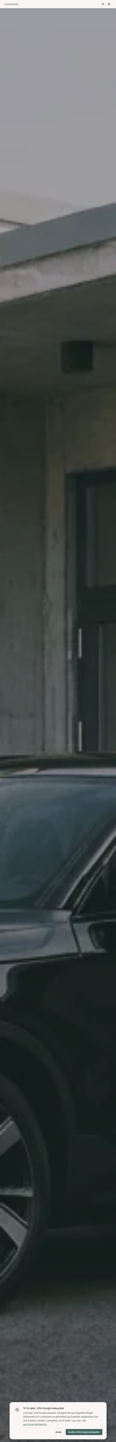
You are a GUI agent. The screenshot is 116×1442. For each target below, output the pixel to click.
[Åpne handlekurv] (103, 4)
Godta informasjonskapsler (84, 1432)
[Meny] (109, 4)
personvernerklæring (35, 1424)
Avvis (59, 1432)
